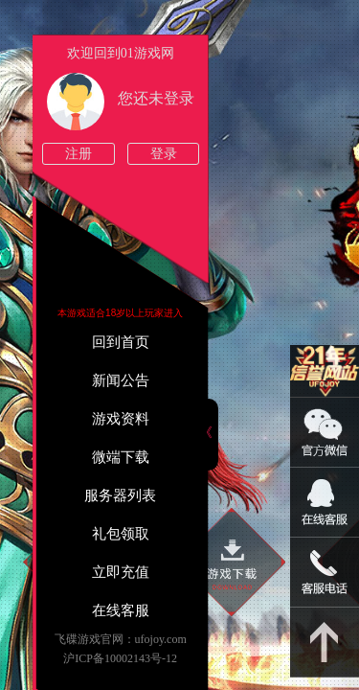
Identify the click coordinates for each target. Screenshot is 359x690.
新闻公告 (120, 380)
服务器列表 (120, 495)
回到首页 (120, 342)
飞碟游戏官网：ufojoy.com (121, 639)
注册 (78, 154)
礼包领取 (120, 533)
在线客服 (120, 610)
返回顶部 (324, 643)
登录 (163, 154)
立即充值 (120, 572)
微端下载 (120, 457)
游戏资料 (120, 418)
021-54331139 (324, 573)
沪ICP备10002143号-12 (120, 658)
